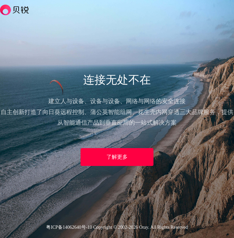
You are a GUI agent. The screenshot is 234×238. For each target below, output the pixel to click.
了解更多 (117, 157)
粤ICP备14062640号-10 (69, 227)
